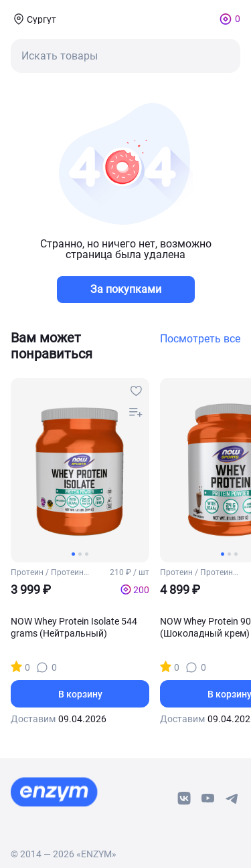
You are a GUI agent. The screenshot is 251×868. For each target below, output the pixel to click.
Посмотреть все (200, 339)
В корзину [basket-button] (80, 694)
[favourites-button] (136, 391)
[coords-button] (33, 19)
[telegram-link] (232, 798)
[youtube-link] (208, 798)
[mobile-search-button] (125, 56)
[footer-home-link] (54, 791)
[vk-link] (184, 798)
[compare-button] (136, 413)
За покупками (125, 289)
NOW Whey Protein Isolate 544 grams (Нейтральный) (74, 627)
